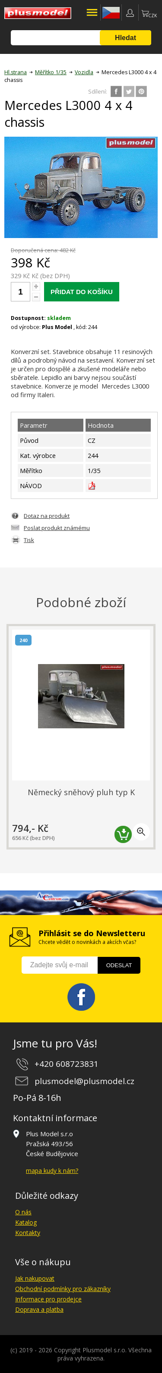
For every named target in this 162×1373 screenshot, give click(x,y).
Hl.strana (15, 72)
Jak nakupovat (34, 1278)
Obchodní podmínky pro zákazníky (63, 1289)
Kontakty (27, 1233)
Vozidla (84, 72)
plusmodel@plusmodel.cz (84, 1081)
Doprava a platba (39, 1309)
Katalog (26, 1222)
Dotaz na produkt (47, 516)
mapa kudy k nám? (52, 1170)
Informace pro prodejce (48, 1299)
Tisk (29, 540)
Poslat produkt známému (57, 528)
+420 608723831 (66, 1063)
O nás (23, 1212)
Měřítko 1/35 (51, 72)
